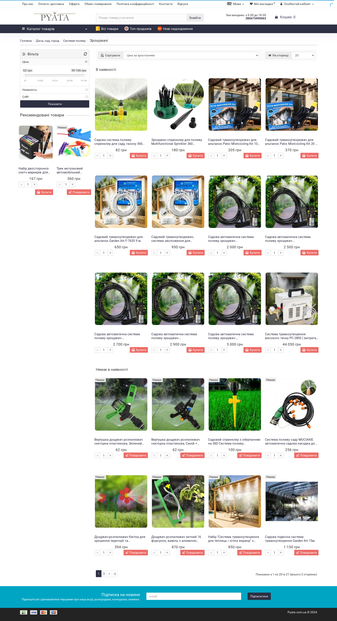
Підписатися (259, 596)
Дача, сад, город (47, 40)
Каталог (54, 28)
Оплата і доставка (51, 4)
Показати (55, 104)
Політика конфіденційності (135, 4)
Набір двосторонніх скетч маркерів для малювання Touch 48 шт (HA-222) (34, 174)
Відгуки (183, 4)
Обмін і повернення (98, 4)
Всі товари (107, 29)
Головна (26, 40)
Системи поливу (74, 40)
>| (115, 573)
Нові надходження (175, 29)
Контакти (166, 4)
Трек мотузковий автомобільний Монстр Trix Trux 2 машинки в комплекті (73, 174)
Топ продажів (138, 29)
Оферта (74, 4)
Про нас (27, 4)
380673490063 (255, 18)
